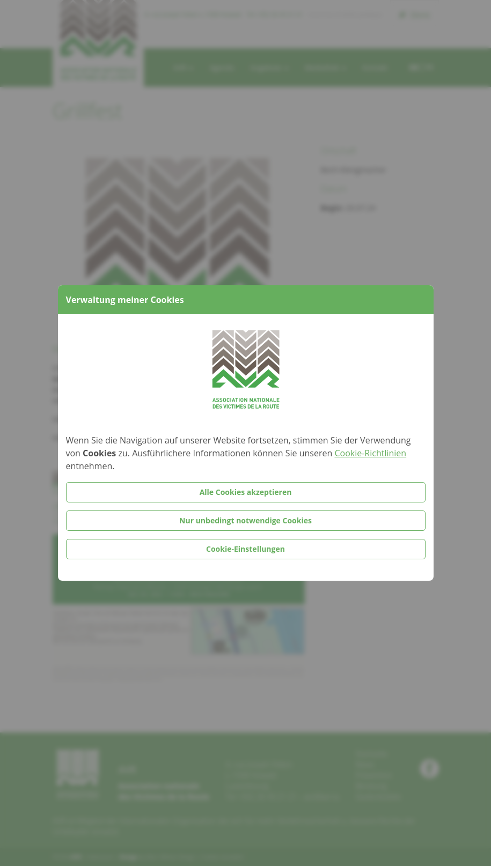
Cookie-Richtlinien (370, 453)
